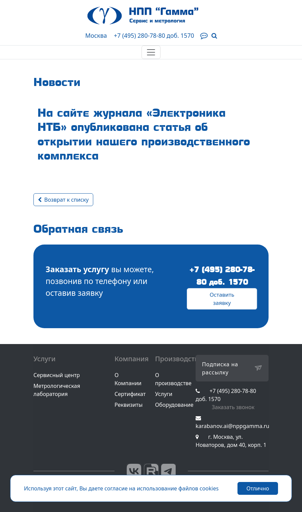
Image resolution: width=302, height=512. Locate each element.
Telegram (168, 471)
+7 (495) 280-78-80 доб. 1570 (154, 35)
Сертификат (130, 394)
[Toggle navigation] (151, 52)
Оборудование (174, 404)
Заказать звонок (233, 407)
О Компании (128, 379)
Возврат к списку (63, 199)
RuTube (151, 471)
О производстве (173, 379)
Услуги (163, 394)
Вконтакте (134, 471)
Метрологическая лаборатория (56, 390)
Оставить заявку (222, 299)
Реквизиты (129, 404)
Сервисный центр (56, 375)
